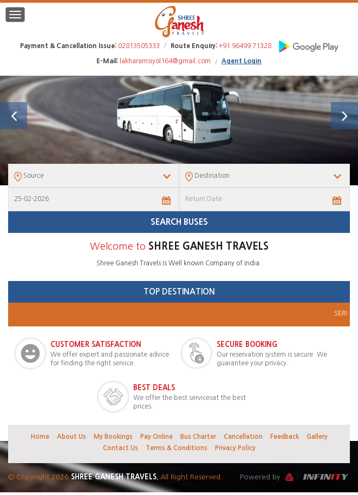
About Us (71, 436)
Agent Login (242, 61)
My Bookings (113, 436)
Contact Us (120, 448)
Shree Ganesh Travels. (115, 476)
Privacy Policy (235, 448)
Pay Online (156, 436)
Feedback (284, 436)
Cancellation (243, 436)
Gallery (317, 436)
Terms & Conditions (176, 448)
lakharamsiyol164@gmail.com (165, 61)
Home (40, 436)
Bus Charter (198, 436)
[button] (13, 115)
